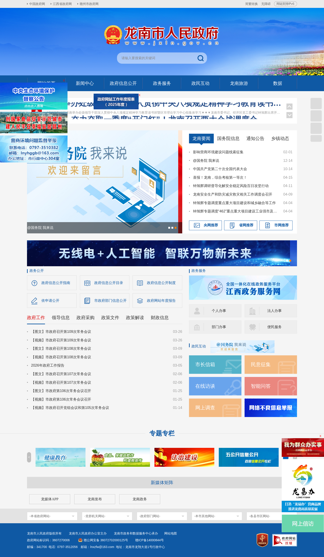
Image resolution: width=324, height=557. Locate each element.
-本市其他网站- (204, 516)
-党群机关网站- (94, 516)
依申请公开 (50, 300)
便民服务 (274, 327)
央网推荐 (211, 225)
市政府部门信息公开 (110, 300)
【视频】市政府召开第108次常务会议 (61, 357)
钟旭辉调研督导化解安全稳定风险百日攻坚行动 (231, 186)
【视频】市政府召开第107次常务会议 (61, 382)
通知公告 (255, 138)
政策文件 (110, 317)
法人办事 (274, 311)
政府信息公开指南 (55, 283)
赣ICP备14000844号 (149, 540)
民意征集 (261, 364)
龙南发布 (95, 499)
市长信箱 (205, 364)
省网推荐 (246, 225)
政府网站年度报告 (161, 300)
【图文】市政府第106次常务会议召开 (61, 391)
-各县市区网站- (259, 516)
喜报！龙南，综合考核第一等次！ (220, 177)
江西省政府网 (62, 4)
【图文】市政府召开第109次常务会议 (61, 332)
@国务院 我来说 (206, 160)
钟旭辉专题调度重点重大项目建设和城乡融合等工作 (234, 203)
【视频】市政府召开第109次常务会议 (61, 340)
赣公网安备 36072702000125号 (106, 540)
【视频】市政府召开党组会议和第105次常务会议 (70, 408)
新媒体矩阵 (162, 482)
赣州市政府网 (89, 4)
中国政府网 (37, 4)
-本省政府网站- (39, 516)
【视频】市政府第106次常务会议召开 (61, 399)
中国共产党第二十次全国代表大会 (220, 169)
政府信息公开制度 (161, 283)
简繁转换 (251, 4)
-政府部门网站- (149, 516)
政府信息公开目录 (108, 283)
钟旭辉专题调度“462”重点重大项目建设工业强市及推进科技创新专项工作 (236, 211)
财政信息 (160, 317)
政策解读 (135, 317)
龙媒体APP (49, 499)
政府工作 (36, 317)
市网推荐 (281, 225)
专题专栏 (162, 433)
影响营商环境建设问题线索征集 (218, 152)
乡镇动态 (280, 138)
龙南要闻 (201, 138)
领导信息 (61, 317)
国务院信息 (228, 138)
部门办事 (219, 327)
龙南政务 (140, 499)
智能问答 (261, 386)
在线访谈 (205, 386)
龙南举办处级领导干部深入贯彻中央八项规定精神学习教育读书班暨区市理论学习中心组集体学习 (164, 107)
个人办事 (219, 311)
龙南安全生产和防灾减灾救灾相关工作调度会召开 (232, 194)
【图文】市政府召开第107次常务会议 (61, 374)
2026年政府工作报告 (47, 365)
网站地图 (170, 533)
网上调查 (205, 407)
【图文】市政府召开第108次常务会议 (61, 348)
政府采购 (85, 317)
